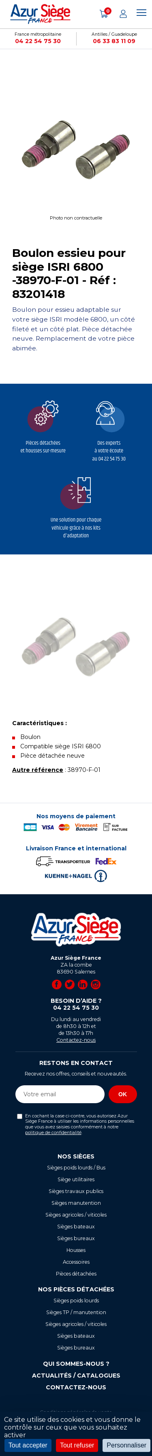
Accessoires (76, 1262)
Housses (76, 1250)
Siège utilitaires (76, 1179)
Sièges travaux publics (76, 1191)
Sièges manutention (76, 1203)
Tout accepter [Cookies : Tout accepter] (28, 1445)
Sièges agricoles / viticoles (76, 1215)
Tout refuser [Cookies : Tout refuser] (77, 1445)
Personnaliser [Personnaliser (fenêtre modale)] (126, 1445)
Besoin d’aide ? (76, 1004)
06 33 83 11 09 (114, 41)
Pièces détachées (76, 1274)
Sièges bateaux (76, 1226)
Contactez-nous (76, 1040)
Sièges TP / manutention (76, 1312)
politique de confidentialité (53, 1132)
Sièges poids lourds (76, 1300)
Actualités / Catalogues (76, 1375)
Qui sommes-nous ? (76, 1364)
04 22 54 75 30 (38, 41)
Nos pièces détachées (76, 1289)
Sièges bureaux (76, 1238)
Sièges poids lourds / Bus (76, 1168)
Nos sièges (76, 1156)
